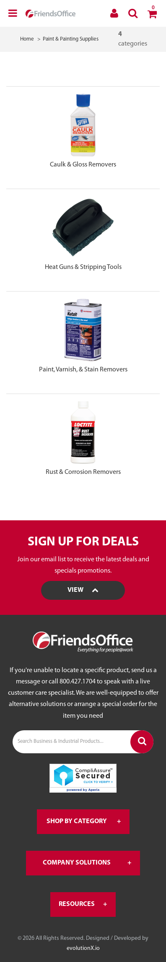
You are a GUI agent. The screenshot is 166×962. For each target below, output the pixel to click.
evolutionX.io (83, 948)
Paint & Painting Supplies (71, 39)
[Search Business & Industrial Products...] (83, 741)
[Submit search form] (141, 741)
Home (27, 39)
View (83, 590)
